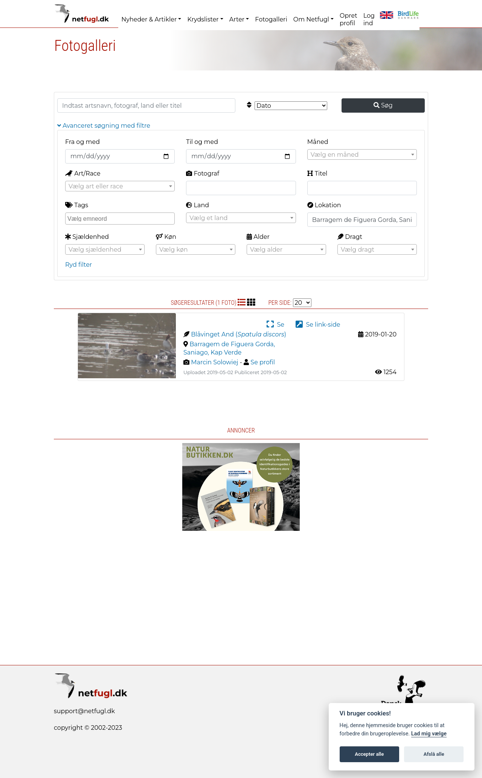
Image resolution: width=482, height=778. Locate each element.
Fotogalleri (271, 19)
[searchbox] (120, 218)
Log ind (369, 19)
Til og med (202, 141)
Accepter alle (369, 754)
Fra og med (82, 141)
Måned (317, 141)
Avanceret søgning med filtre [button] (103, 125)
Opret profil (348, 19)
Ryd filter (78, 264)
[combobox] (362, 154)
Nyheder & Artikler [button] (149, 19)
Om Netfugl (311, 19)
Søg (383, 105)
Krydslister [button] (202, 19)
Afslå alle (434, 754)
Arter (236, 19)
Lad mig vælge (429, 734)
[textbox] (362, 155)
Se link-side (318, 324)
